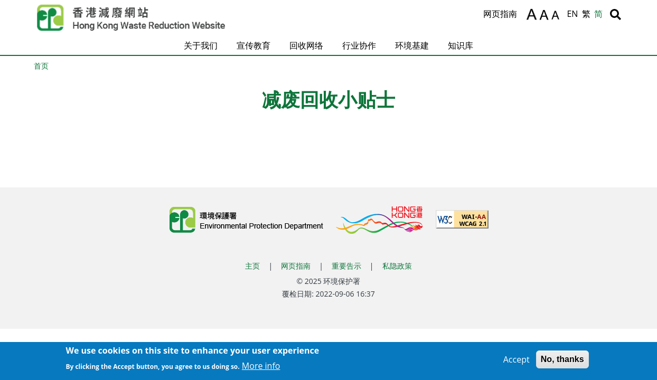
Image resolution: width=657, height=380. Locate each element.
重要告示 (346, 266)
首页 (41, 66)
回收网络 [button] (306, 45)
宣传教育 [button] (253, 45)
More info (261, 367)
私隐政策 (397, 266)
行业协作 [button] (359, 45)
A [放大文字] (531, 14)
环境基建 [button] (412, 45)
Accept (516, 361)
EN (572, 14)
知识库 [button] (460, 45)
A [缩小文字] (557, 16)
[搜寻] (615, 14)
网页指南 (500, 14)
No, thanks (562, 361)
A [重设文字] (544, 15)
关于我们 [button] (201, 45)
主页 (252, 266)
